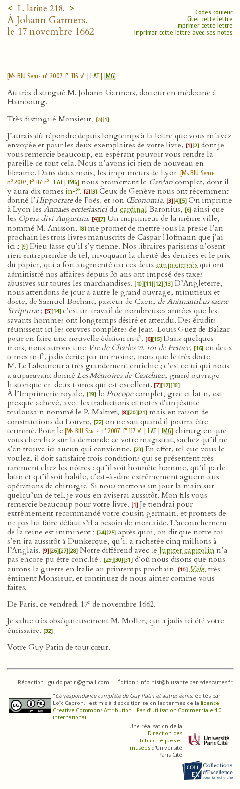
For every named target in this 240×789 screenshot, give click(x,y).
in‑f (72, 191)
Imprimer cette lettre (205, 26)
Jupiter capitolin (187, 550)
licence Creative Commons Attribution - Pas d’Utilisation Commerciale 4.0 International (137, 710)
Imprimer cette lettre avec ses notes (183, 32)
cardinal (133, 209)
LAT (94, 76)
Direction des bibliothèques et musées (156, 740)
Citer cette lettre (210, 19)
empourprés (177, 264)
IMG (109, 76)
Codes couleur (214, 12)
